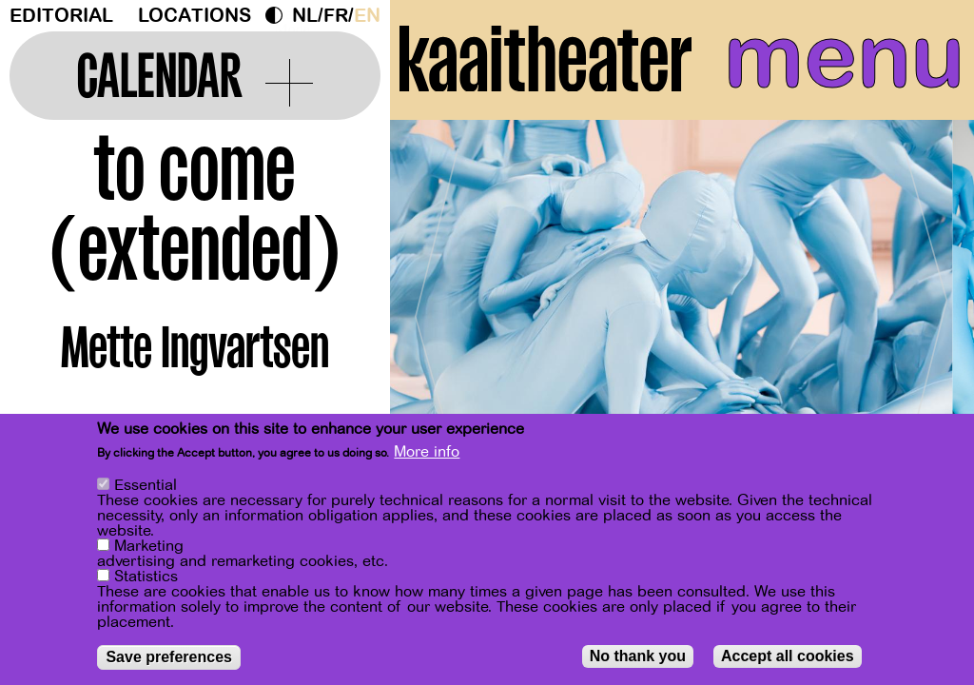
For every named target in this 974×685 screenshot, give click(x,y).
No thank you (638, 659)
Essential (145, 488)
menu (844, 57)
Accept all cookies (787, 659)
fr (335, 16)
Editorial (61, 16)
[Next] (926, 308)
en (367, 16)
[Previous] (437, 308)
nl (305, 16)
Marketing (149, 548)
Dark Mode (278, 15)
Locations (194, 16)
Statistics (146, 579)
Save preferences (169, 660)
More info (426, 454)
